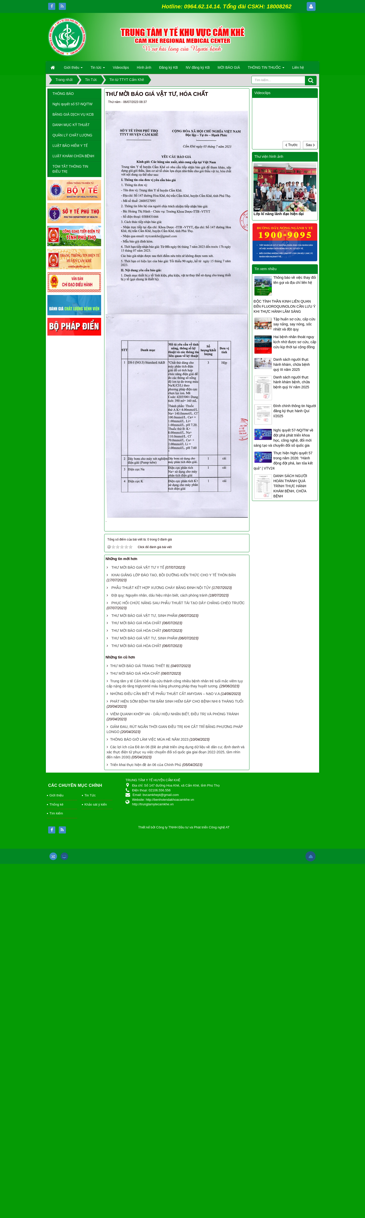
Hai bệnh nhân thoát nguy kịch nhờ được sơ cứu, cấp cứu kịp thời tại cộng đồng (294, 342)
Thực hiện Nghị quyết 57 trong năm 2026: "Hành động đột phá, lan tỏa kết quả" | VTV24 (283, 460)
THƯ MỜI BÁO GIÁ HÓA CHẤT (136, 623)
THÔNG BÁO (63, 94)
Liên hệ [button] (298, 67)
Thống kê (56, 804)
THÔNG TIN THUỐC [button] (266, 69)
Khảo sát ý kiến (95, 804)
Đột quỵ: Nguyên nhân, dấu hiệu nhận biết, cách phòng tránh (159, 595)
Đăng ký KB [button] (168, 67)
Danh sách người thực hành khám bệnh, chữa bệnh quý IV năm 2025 (291, 382)
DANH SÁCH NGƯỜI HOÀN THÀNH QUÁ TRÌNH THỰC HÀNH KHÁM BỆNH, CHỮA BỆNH (290, 486)
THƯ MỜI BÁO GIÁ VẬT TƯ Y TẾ (137, 567)
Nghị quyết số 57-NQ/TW (72, 104)
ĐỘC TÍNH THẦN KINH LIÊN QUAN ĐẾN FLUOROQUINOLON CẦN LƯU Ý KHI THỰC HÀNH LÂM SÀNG (284, 306)
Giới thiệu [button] (73, 69)
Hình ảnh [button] (144, 67)
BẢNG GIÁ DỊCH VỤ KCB (73, 114)
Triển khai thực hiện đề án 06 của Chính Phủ (145, 765)
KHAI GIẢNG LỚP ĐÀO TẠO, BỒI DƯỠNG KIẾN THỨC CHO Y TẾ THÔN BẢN (173, 575)
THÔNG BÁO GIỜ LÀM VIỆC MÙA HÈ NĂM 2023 (149, 739)
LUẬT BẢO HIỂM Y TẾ (70, 146)
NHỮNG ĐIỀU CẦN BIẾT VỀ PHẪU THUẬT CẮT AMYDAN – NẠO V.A (165, 694)
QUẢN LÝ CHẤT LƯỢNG (72, 135)
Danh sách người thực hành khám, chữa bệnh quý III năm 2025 (291, 364)
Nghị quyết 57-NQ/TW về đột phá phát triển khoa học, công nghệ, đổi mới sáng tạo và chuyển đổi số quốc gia (283, 437)
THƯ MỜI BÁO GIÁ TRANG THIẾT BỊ (140, 666)
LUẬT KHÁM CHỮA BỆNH (73, 156)
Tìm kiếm (56, 813)
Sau (310, 145)
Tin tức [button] (97, 69)
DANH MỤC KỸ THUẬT (71, 125)
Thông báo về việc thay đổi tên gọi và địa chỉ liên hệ (294, 280)
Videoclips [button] (121, 67)
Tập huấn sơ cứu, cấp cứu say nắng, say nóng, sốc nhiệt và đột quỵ (294, 324)
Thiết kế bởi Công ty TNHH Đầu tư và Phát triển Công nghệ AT (184, 827)
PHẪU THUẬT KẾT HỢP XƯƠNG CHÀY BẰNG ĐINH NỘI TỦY (161, 588)
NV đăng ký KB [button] (198, 67)
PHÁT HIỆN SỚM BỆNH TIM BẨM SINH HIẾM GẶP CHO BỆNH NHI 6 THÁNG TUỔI (176, 701)
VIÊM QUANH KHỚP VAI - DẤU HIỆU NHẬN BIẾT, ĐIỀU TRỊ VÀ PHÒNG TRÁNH (174, 714)
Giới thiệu (56, 795)
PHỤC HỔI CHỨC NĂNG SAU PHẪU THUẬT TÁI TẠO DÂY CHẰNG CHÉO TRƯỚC (178, 603)
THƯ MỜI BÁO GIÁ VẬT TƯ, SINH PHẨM (144, 616)
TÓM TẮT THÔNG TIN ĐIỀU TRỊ (70, 168)
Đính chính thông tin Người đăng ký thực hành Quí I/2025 (294, 411)
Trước (291, 145)
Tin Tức (90, 795)
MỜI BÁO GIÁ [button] (229, 67)
